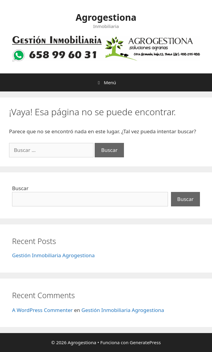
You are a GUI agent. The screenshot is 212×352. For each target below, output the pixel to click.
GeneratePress (145, 342)
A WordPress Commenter (42, 310)
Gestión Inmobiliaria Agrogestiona (53, 255)
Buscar (20, 188)
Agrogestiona (106, 17)
